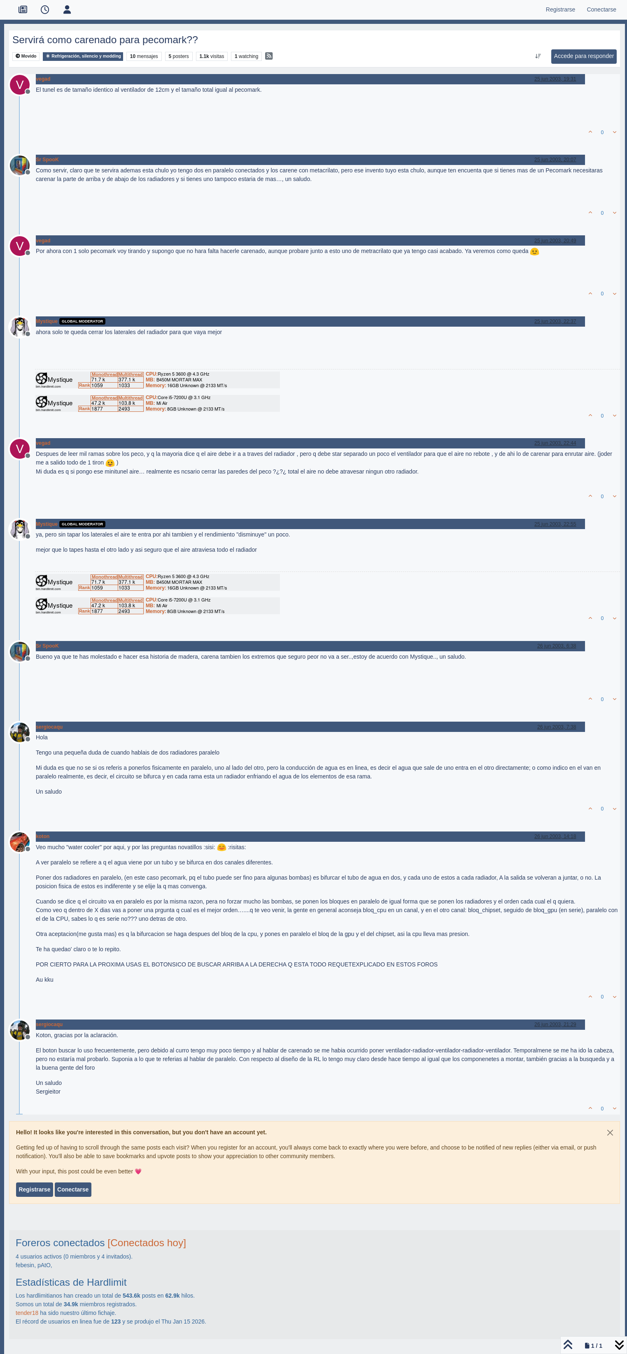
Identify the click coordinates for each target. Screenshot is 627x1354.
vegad (43, 79)
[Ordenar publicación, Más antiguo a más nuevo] (538, 56)
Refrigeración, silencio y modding (83, 56)
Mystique (47, 321)
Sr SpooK (47, 160)
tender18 (27, 1313)
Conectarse (73, 1189)
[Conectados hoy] (146, 1242)
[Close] (610, 1133)
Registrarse (34, 1189)
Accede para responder (584, 56)
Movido (26, 56)
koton (42, 836)
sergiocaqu (49, 727)
